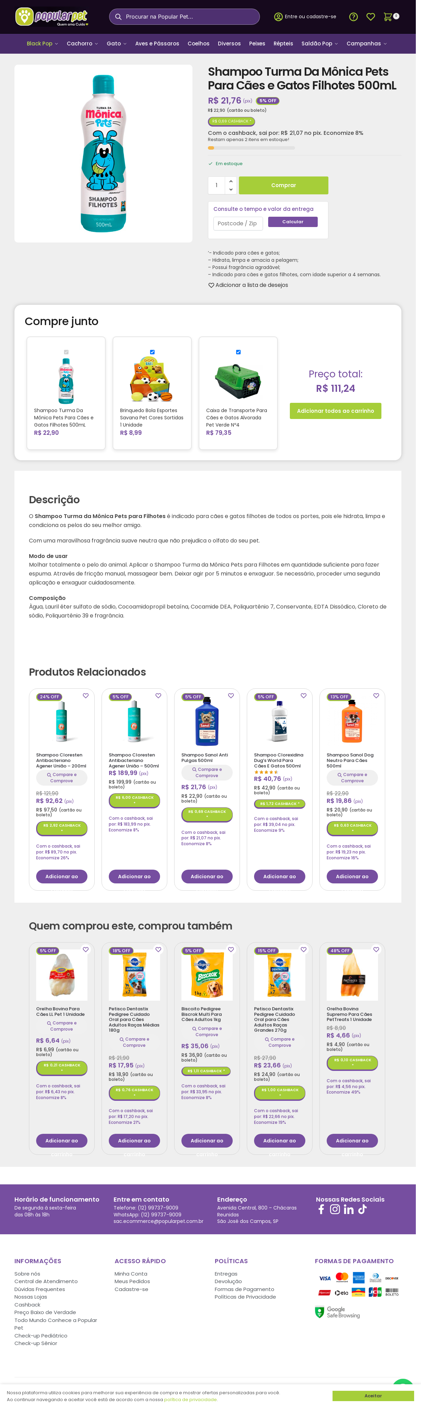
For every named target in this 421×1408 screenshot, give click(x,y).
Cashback (27, 1302)
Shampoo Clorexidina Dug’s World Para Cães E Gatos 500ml (278, 758)
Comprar (283, 182)
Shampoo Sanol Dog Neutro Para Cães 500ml (350, 758)
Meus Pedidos (132, 1279)
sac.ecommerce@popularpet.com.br (158, 1219)
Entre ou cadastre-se (304, 17)
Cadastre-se (131, 1286)
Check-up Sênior (35, 1341)
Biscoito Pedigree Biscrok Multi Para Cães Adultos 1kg (201, 1012)
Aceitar (373, 1396)
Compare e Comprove (62, 776)
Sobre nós (27, 1271)
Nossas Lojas (30, 1294)
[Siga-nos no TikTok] (362, 1207)
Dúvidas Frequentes (39, 1286)
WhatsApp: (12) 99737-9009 (147, 1212)
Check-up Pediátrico (40, 1333)
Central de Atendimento (46, 1279)
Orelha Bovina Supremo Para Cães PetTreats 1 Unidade (349, 1012)
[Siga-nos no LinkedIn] (349, 1207)
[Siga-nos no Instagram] (335, 1207)
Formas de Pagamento (244, 1286)
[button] (390, 16)
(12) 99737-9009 (158, 1205)
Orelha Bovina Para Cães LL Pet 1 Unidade (60, 1009)
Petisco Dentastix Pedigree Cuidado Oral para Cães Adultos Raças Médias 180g (134, 1017)
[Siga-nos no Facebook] (321, 1207)
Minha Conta (131, 1271)
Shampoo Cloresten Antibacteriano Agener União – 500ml (134, 758)
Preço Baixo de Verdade (45, 1310)
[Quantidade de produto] (216, 183)
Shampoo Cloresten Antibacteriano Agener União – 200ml (61, 758)
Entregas (226, 1271)
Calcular (293, 219)
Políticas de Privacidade (245, 1294)
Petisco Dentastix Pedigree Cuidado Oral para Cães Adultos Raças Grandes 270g (274, 1017)
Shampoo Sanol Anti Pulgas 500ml (204, 755)
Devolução (228, 1279)
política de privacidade (190, 1399)
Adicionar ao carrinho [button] (61, 876)
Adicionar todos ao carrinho (335, 408)
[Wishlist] (251, 283)
